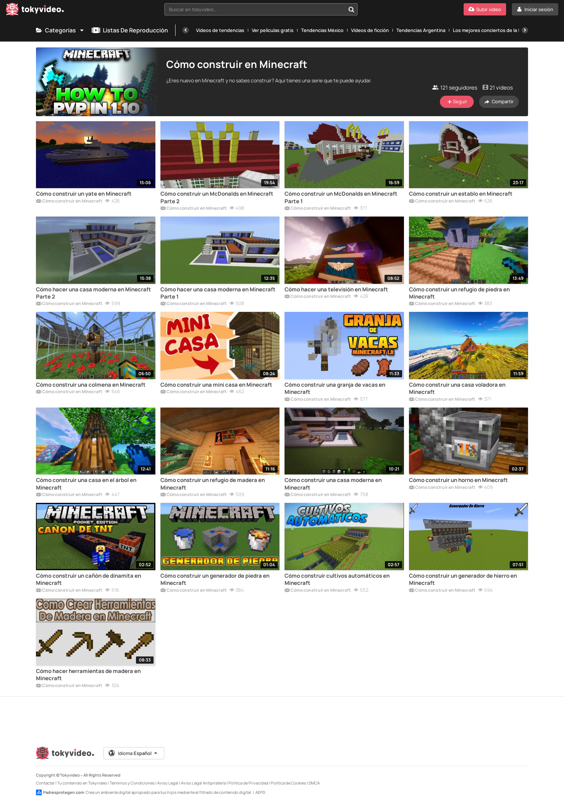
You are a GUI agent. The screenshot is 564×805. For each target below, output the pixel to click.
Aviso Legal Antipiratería (203, 783)
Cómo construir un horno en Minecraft (458, 480)
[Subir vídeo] (485, 9)
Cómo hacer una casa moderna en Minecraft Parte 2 (93, 293)
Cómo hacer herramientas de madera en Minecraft (88, 675)
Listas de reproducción (130, 30)
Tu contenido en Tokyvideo (82, 783)
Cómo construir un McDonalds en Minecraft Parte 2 (216, 197)
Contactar (45, 783)
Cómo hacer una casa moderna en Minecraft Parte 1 (218, 293)
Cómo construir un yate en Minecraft (84, 193)
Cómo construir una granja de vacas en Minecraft (335, 388)
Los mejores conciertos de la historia (494, 30)
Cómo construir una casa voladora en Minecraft (457, 388)
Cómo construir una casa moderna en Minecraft (333, 484)
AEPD (260, 792)
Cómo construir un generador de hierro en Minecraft (463, 579)
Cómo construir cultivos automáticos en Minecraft (337, 579)
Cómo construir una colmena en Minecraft (91, 384)
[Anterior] (185, 30)
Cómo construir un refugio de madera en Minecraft (212, 484)
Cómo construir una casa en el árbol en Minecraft (86, 484)
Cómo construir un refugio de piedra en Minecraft (459, 293)
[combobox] (261, 9)
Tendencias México (322, 30)
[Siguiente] (525, 30)
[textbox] (255, 9)
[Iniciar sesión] (535, 9)
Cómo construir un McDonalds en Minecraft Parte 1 (341, 197)
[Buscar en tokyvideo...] (351, 9)
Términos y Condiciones (132, 783)
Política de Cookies (288, 783)
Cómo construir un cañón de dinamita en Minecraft (88, 579)
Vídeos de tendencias (220, 30)
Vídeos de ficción (370, 30)
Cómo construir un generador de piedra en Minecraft (214, 579)
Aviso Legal (167, 783)
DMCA (314, 783)
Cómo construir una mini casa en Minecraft (216, 384)
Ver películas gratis (273, 30)
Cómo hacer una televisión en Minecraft (336, 289)
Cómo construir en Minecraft (69, 201)
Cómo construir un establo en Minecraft (461, 193)
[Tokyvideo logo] (35, 10)
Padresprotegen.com (60, 792)
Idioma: (133, 753)
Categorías (60, 30)
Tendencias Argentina (420, 30)
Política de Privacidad (248, 783)
